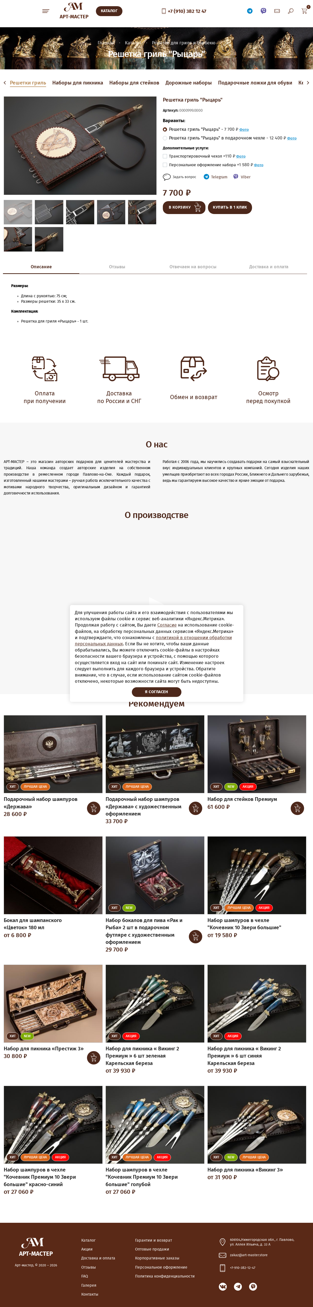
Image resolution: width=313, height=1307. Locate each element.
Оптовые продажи (152, 1249)
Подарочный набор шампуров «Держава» (41, 803)
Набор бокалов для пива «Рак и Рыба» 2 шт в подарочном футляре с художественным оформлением (144, 931)
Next (307, 83)
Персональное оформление (161, 1267)
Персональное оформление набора (211, 165)
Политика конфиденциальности (165, 1276)
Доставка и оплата (98, 1258)
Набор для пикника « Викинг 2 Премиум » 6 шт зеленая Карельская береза (142, 1056)
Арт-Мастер (74, 16)
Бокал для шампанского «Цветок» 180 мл (33, 924)
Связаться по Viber (263, 11)
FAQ (84, 1276)
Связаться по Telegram (250, 11)
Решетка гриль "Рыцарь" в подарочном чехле (227, 138)
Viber (246, 177)
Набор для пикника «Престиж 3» (44, 1048)
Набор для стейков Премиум (242, 799)
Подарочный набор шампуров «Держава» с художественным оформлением (143, 807)
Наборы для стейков (134, 82)
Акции (87, 1249)
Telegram (219, 177)
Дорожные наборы (189, 82)
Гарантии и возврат (153, 1240)
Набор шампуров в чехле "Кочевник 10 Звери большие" (244, 924)
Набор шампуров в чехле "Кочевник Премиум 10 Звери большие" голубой (142, 1177)
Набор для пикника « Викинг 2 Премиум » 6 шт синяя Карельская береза (244, 1056)
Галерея (88, 1285)
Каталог (88, 1240)
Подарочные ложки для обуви (255, 82)
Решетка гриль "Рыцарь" (203, 129)
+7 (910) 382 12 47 (187, 11)
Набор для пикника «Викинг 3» (245, 1169)
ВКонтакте (223, 1287)
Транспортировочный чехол (202, 156)
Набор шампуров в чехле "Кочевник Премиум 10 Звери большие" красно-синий (40, 1177)
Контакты (89, 1294)
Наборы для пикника (77, 82)
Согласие (167, 625)
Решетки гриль (28, 82)
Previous (5, 83)
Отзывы (88, 1267)
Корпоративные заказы (157, 1258)
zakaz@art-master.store (249, 1255)
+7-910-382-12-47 (242, 1268)
